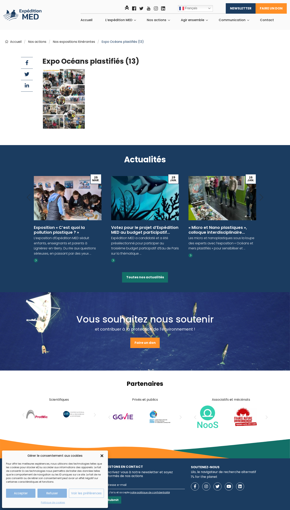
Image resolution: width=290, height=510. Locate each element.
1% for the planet (204, 476)
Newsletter (241, 8)
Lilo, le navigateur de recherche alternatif (223, 472)
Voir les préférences (86, 493)
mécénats (242, 399)
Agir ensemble (192, 20)
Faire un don (271, 8)
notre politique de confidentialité (150, 492)
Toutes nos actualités (145, 277)
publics (152, 399)
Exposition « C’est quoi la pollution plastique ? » (59, 230)
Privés (137, 399)
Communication (232, 20)
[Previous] (29, 198)
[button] (102, 456)
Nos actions (156, 20)
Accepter (21, 493)
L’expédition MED (118, 20)
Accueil (86, 20)
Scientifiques (59, 399)
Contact (267, 20)
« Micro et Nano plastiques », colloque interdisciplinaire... (217, 230)
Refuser (52, 493)
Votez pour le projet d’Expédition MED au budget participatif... (144, 230)
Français (188, 8)
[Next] (261, 198)
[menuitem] (86, 20)
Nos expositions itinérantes (74, 41)
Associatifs (220, 399)
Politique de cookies (53, 502)
